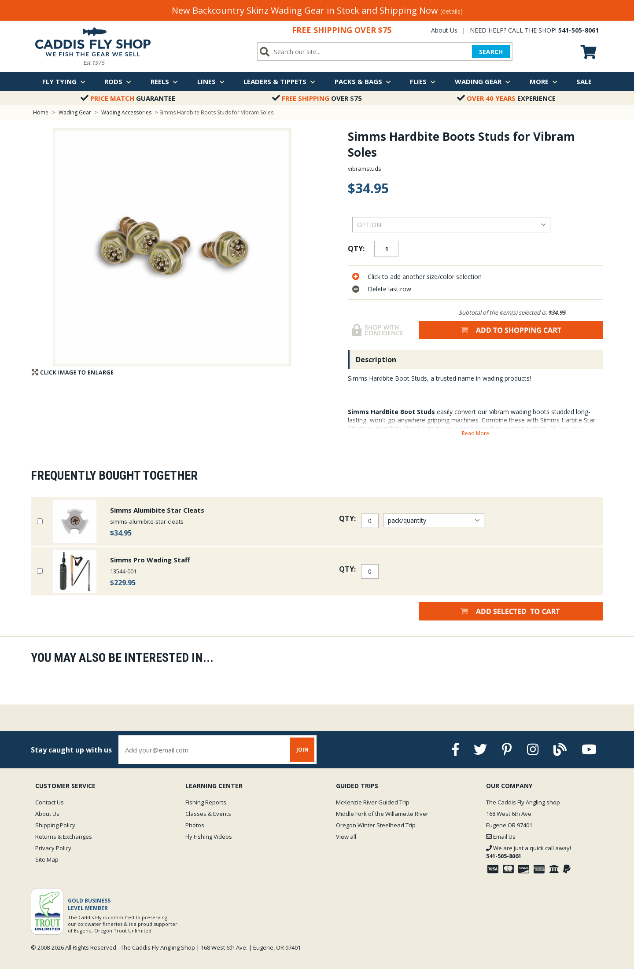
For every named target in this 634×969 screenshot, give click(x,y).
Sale (584, 81)
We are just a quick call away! (528, 852)
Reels (164, 81)
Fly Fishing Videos (208, 837)
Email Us (501, 837)
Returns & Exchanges (63, 837)
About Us (444, 30)
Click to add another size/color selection (425, 276)
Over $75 (317, 98)
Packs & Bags (363, 81)
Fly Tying (63, 81)
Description (376, 359)
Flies (422, 81)
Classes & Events (208, 814)
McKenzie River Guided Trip (372, 802)
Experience (506, 98)
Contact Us (49, 802)
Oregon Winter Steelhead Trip (376, 825)
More (543, 81)
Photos (194, 825)
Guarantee (128, 98)
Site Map (47, 859)
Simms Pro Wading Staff (150, 559)
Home (40, 112)
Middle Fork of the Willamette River (382, 814)
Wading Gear (482, 81)
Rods (117, 81)
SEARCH (491, 52)
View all (346, 837)
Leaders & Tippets (279, 81)
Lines (211, 81)
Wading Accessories (126, 112)
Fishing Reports (205, 802)
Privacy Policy (53, 848)
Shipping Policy (55, 825)
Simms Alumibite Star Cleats (157, 510)
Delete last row (389, 289)
